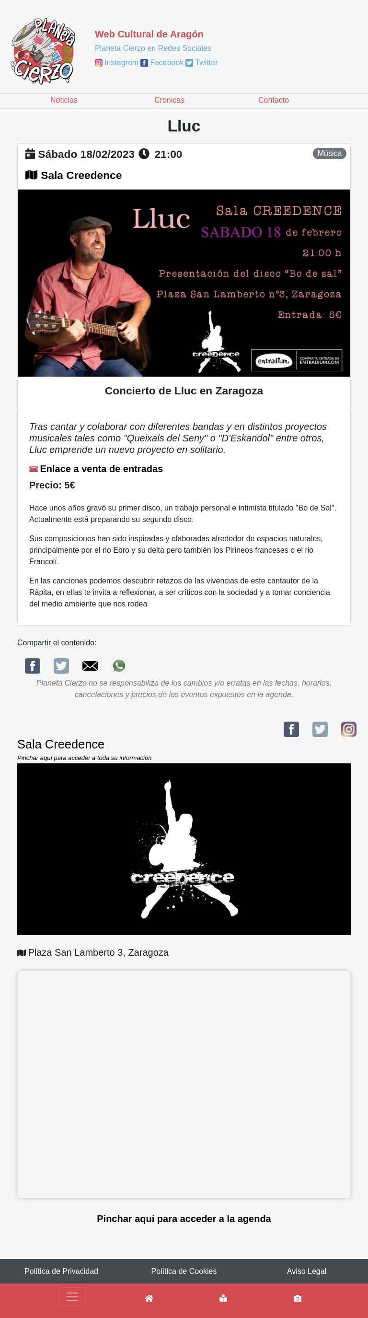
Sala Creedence (81, 175)
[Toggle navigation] (72, 1296)
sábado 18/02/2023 (86, 154)
